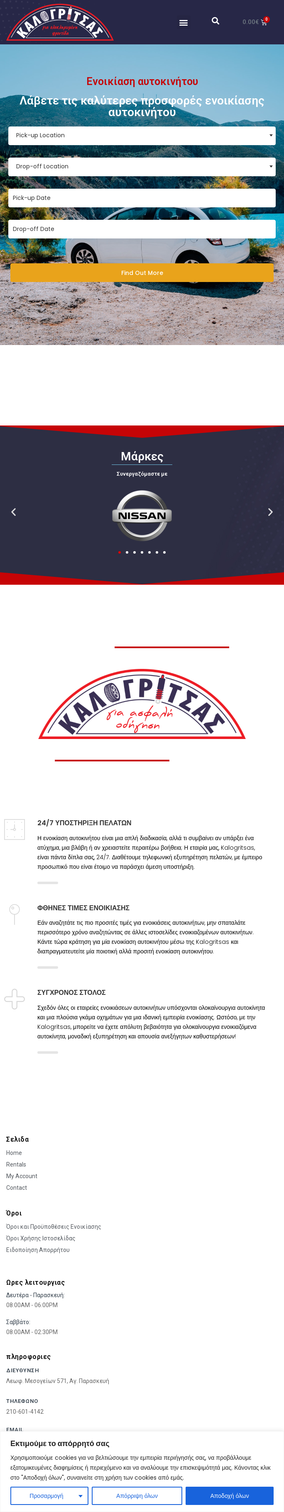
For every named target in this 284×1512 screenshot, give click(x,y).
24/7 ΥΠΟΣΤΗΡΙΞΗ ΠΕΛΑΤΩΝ (84, 823)
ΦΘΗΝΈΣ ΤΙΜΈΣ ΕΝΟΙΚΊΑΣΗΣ (83, 908)
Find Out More (142, 273)
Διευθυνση (22, 1370)
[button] (184, 22)
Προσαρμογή (46, 1496)
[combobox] (142, 135)
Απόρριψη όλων (137, 1496)
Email (15, 1430)
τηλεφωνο (22, 1401)
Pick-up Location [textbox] (40, 135)
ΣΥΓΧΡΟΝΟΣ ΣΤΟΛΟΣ (71, 992)
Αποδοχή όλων (230, 1496)
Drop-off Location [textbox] (42, 166)
